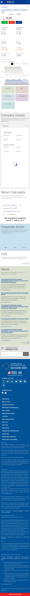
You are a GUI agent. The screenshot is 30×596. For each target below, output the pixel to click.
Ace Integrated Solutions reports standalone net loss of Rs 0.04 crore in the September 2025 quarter (14, 306)
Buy (4, 22)
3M (17, 63)
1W (14, 63)
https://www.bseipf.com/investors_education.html (9, 551)
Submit (26, 354)
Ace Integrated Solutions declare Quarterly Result (14, 293)
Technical (5, 126)
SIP (19, 22)
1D (12, 63)
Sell (11, 22)
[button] (15, 7)
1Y (19, 63)
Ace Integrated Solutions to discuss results (15, 319)
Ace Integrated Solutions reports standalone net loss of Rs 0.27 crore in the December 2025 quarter (14, 280)
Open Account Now (15, 594)
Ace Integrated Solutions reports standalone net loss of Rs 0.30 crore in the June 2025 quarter (14, 331)
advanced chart (25, 63)
